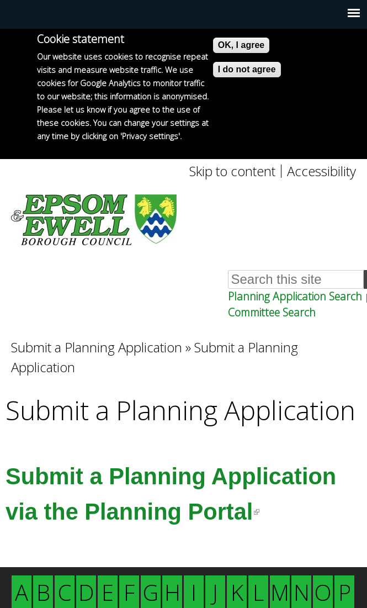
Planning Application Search (295, 296)
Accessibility (321, 171)
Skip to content (232, 171)
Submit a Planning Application (96, 347)
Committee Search (272, 312)
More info (55, 149)
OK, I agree (241, 45)
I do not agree (247, 69)
